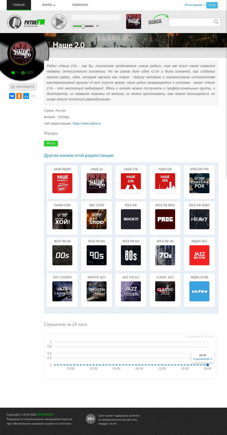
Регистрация (193, 5)
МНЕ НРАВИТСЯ (25, 87)
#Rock (50, 143)
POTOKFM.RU (45, 414)
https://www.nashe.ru (87, 123)
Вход (212, 5)
